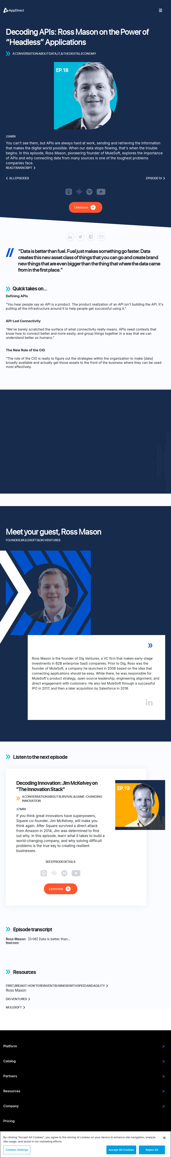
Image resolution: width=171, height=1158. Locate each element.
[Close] (164, 1137)
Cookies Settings (17, 1149)
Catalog (84, 1061)
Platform (84, 1046)
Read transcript (21, 168)
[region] (85, 1144)
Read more (12, 942)
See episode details (60, 862)
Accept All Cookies (121, 1149)
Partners (84, 1076)
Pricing (9, 1121)
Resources (84, 1091)
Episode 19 (155, 178)
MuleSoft (15, 1007)
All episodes (17, 178)
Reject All (152, 1149)
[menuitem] (15, 10)
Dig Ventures (18, 999)
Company (84, 1106)
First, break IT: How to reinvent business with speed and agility (57, 986)
